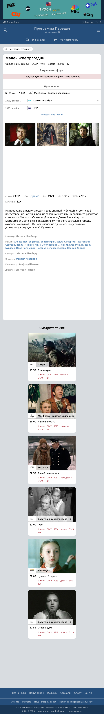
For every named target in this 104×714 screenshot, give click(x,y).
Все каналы (19, 693)
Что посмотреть (66, 39)
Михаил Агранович (27, 258)
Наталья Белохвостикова (51, 247)
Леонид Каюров (76, 247)
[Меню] (98, 93)
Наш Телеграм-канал (45, 701)
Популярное (36, 693)
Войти (88, 693)
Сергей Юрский (14, 244)
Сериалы (65, 693)
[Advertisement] (52, 170)
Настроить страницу (20, 48)
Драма (34, 196)
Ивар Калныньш (25, 247)
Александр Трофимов (26, 241)
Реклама (26, 701)
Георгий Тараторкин (78, 241)
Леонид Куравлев (70, 244)
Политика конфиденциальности (76, 701)
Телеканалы (35, 39)
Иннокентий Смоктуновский (41, 244)
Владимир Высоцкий (53, 241)
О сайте (15, 701)
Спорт (78, 693)
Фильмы (52, 693)
